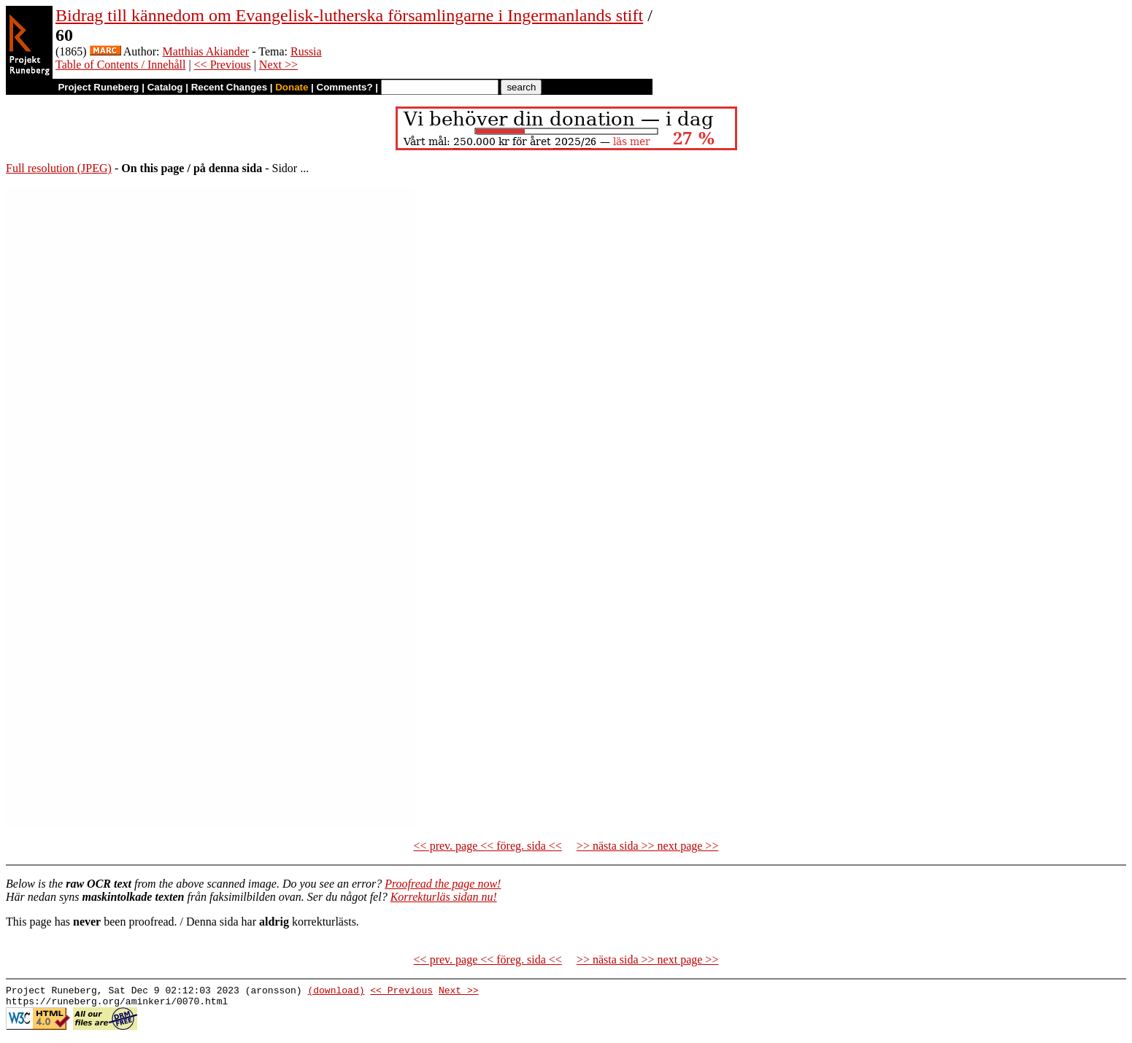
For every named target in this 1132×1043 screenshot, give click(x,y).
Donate (291, 87)
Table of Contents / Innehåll (120, 64)
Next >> (278, 64)
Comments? (345, 87)
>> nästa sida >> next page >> (648, 846)
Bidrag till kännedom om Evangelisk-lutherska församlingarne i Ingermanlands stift (349, 15)
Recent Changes (229, 87)
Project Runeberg (98, 87)
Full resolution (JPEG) (59, 168)
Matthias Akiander (206, 51)
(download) (335, 992)
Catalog (165, 87)
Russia (306, 51)
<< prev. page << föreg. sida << (488, 846)
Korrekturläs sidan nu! (443, 897)
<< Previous (222, 64)
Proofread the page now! (443, 883)
